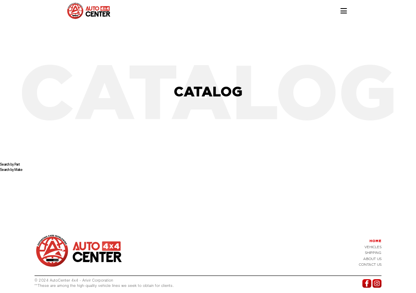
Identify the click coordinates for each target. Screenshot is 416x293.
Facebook (366, 283)
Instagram (377, 283)
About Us (372, 259)
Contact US (370, 264)
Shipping (373, 253)
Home (375, 241)
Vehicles (372, 247)
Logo (79, 250)
